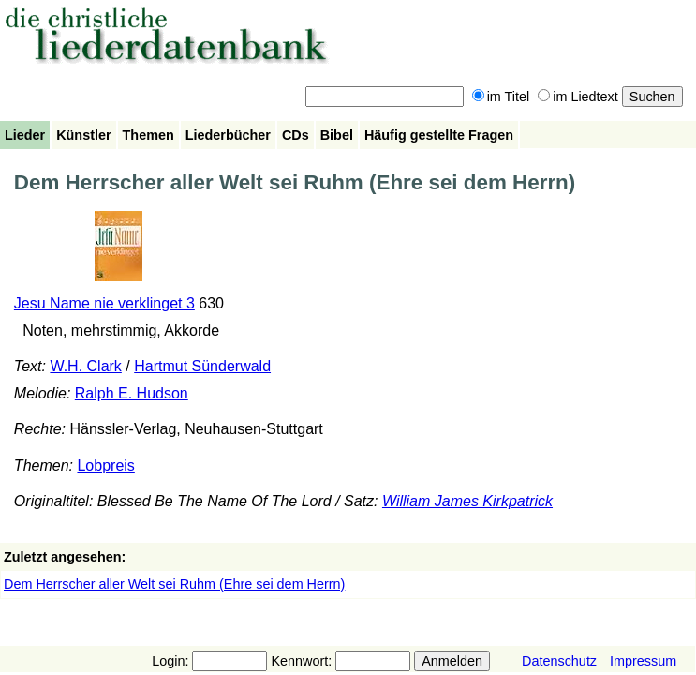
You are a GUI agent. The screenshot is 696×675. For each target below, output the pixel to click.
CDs (295, 135)
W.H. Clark (85, 366)
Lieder (25, 135)
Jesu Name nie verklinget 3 (104, 303)
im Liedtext (578, 96)
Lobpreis (105, 465)
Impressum (643, 660)
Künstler (83, 135)
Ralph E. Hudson (131, 393)
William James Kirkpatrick (467, 501)
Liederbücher (228, 135)
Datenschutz (559, 660)
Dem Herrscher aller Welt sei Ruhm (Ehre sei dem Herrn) (174, 584)
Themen (148, 135)
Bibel (336, 135)
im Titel (501, 96)
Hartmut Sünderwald (202, 366)
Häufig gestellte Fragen (438, 135)
